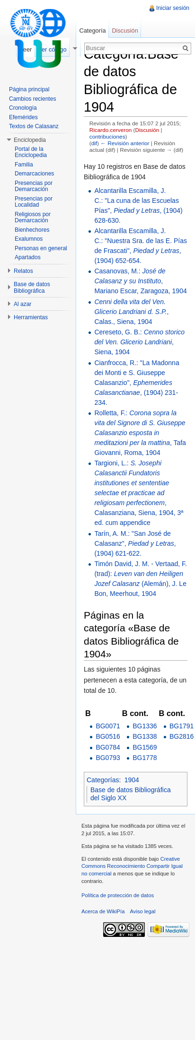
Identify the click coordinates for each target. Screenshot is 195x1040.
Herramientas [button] (31, 317)
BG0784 (108, 747)
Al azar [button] (22, 304)
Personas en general (41, 248)
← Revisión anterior (124, 143)
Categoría (92, 30)
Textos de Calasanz (34, 126)
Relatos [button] (23, 271)
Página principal (29, 89)
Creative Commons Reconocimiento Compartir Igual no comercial (132, 866)
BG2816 (181, 736)
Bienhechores (32, 230)
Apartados (28, 257)
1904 (131, 780)
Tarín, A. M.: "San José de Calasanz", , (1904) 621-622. (135, 543)
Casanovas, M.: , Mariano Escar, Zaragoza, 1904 (140, 281)
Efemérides (23, 117)
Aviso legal (143, 911)
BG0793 (108, 757)
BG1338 (145, 736)
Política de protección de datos (117, 895)
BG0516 (108, 736)
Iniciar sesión (172, 8)
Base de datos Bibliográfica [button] (32, 287)
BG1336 (145, 726)
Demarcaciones (34, 173)
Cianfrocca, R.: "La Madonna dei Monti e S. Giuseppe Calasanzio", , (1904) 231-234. (136, 382)
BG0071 (108, 726)
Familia (24, 164)
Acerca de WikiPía (102, 911)
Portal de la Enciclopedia (31, 152)
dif (94, 143)
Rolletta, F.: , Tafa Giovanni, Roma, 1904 (140, 432)
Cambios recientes (32, 99)
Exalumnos (29, 239)
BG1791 (181, 726)
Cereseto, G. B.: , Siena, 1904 (139, 342)
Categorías (103, 780)
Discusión (147, 130)
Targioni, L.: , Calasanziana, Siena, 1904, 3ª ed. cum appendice (138, 492)
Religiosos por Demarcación (33, 217)
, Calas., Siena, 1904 (131, 311)
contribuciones (107, 136)
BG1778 (145, 757)
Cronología (23, 108)
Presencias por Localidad (34, 202)
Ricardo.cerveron (110, 130)
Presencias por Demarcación (34, 186)
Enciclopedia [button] (30, 140)
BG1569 (145, 747)
